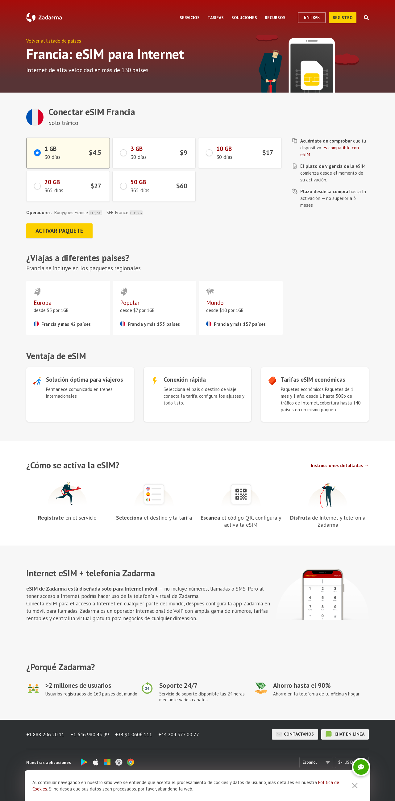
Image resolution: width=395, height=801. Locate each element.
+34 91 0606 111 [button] (133, 734)
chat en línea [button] (345, 734)
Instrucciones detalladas (337, 465)
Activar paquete (59, 230)
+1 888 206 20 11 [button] (45, 734)
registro (343, 17)
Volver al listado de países (53, 40)
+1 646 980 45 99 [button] (90, 734)
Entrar (312, 17)
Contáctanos (295, 734)
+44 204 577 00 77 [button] (178, 734)
